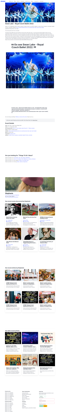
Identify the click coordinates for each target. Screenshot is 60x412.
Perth (22, 158)
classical (21, 161)
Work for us (27, 1)
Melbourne (26, 158)
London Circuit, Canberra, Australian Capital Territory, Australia (20, 135)
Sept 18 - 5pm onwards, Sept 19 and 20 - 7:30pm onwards (23, 128)
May (17, 157)
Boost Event (35, 120)
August (24, 157)
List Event (41, 1)
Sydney (19, 158)
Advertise (22, 1)
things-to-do (21, 160)
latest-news (26, 160)
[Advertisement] (23, 97)
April (15, 157)
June (19, 157)
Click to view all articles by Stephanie (12, 195)
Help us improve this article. (21, 116)
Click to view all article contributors (11, 197)
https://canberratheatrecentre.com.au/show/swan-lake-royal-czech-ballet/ (30, 27)
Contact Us (36, 1)
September (28, 157)
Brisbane (34, 158)
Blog (15, 1)
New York (16, 158)
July (21, 157)
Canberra (30, 158)
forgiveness (25, 161)
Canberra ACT (12, 133)
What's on (11, 1)
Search (18, 1)
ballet (18, 161)
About (32, 1)
